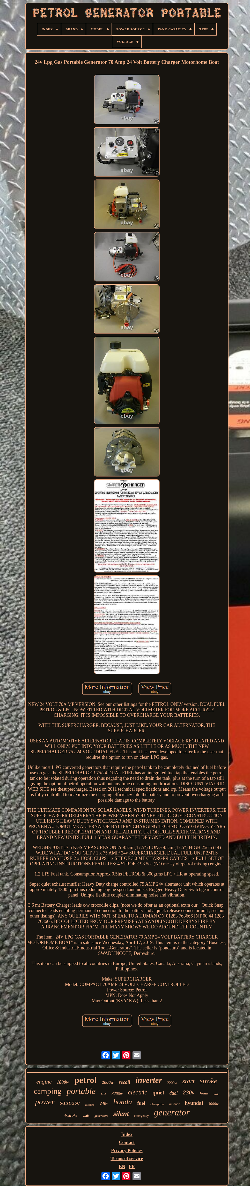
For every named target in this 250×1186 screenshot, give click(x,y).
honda (122, 1102)
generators (101, 1116)
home (204, 1094)
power (45, 1101)
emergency (141, 1116)
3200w (117, 1093)
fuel (141, 1103)
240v (104, 1103)
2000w (107, 1082)
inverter (148, 1080)
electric (137, 1092)
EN (122, 1166)
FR (132, 1166)
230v (189, 1092)
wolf (217, 1094)
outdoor (174, 1104)
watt (86, 1116)
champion (157, 1104)
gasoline (89, 1104)
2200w (172, 1083)
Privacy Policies (126, 1150)
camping (47, 1091)
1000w (63, 1082)
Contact (127, 1142)
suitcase (70, 1102)
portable (81, 1091)
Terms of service (127, 1158)
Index (127, 1134)
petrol (85, 1080)
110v (103, 1094)
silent (121, 1114)
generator (172, 1112)
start (188, 1081)
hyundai (194, 1103)
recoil (124, 1082)
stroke (208, 1081)
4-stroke (70, 1115)
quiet (158, 1093)
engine (44, 1081)
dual (174, 1093)
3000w (213, 1104)
